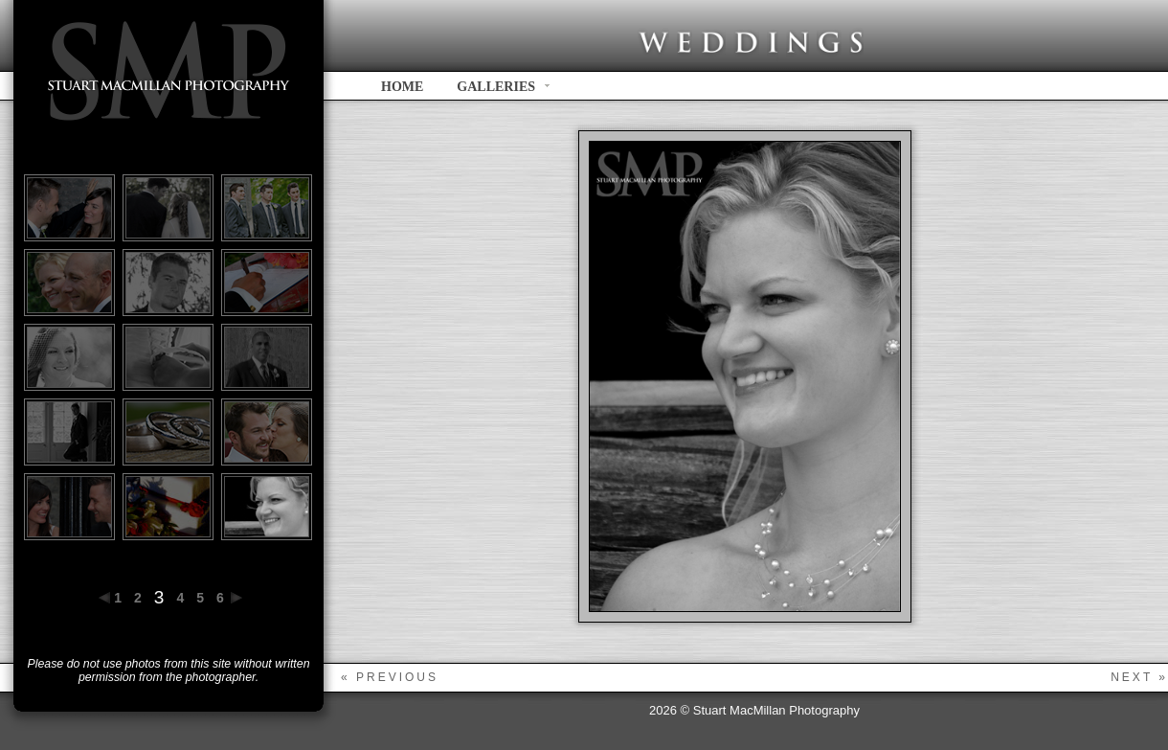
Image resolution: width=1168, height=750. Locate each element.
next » (1139, 677)
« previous (389, 677)
